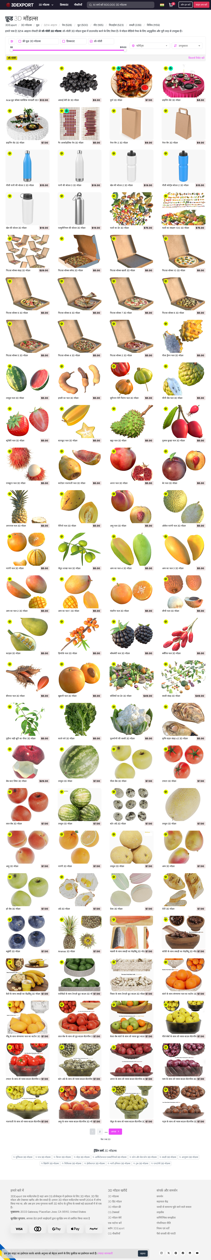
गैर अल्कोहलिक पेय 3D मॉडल (70, 142)
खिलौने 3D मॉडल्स (50, 1163)
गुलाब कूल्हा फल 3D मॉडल (173, 440)
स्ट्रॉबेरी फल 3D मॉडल (15, 440)
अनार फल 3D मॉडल (118, 483)
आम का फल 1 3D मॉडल (68, 610)
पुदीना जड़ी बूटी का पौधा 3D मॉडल (20, 738)
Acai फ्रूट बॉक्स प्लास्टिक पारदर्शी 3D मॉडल (24, 100)
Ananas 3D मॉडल (66, 951)
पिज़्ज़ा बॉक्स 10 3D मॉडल (173, 270)
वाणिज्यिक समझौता (166, 1217)
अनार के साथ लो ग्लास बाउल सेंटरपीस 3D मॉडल (130, 1078)
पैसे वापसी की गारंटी (166, 1233)
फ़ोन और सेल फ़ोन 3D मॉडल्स (143, 1157)
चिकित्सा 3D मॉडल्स (71, 1163)
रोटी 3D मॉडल (168, 908)
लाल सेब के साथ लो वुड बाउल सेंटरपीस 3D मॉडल (78, 1036)
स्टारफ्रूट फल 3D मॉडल (67, 440)
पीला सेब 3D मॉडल (118, 781)
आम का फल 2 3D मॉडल (16, 610)
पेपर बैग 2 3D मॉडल (119, 142)
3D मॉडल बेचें (114, 1217)
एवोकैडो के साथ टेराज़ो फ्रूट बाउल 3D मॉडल (76, 993)
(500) (82, 25)
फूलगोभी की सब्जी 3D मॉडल (122, 738)
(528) (67, 25)
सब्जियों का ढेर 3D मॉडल (120, 695)
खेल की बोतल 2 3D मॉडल (121, 185)
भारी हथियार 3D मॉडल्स (119, 1163)
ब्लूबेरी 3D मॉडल (13, 951)
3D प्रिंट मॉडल (115, 1201)
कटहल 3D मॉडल (13, 653)
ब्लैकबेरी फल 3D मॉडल (120, 653)
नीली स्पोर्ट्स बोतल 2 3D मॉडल (175, 185)
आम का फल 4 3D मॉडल (120, 568)
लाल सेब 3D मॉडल (14, 823)
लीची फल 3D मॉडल (170, 610)
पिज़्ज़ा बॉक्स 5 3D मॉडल (17, 355)
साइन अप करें (201, 4)
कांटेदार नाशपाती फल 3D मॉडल (71, 483)
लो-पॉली (96, 41)
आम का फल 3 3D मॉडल (172, 568)
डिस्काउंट (68, 41)
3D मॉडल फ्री (114, 1207)
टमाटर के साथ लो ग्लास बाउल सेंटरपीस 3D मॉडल (26, 1078)
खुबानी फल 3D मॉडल (67, 695)
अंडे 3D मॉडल (64, 908)
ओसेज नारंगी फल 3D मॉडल (174, 525)
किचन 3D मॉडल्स (62, 1157)
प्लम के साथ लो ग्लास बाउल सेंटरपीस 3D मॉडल (182, 1078)
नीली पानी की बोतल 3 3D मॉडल (20, 185)
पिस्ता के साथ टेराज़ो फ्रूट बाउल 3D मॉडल (127, 993)
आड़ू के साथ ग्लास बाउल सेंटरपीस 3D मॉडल (76, 1121)
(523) (116, 25)
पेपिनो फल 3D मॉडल (67, 525)
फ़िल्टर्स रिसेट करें (196, 58)
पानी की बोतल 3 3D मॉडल (69, 185)
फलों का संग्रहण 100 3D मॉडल (175, 227)
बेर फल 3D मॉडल (169, 483)
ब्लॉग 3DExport (116, 1228)
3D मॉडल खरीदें (117, 1190)
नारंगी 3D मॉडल (65, 866)
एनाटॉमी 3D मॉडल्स (160, 1163)
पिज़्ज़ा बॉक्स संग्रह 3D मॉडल (18, 270)
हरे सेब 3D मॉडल (13, 908)
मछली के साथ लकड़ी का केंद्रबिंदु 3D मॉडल (128, 951)
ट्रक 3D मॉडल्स (140, 1163)
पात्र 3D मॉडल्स (43, 1157)
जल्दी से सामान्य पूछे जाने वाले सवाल (174, 1207)
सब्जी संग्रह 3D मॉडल (171, 695)
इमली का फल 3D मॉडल (68, 398)
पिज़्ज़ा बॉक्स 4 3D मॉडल (69, 355)
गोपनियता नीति (164, 1223)
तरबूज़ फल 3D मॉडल (15, 398)
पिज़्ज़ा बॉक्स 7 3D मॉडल (121, 312)
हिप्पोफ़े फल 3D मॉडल (67, 653)
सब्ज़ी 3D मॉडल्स (168, 1157)
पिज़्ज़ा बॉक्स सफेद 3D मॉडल (70, 270)
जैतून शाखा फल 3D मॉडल (69, 568)
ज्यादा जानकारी (105, 1253)
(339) (135, 25)
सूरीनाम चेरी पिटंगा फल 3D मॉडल (124, 398)
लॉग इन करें (185, 4)
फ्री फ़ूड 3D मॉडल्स (30, 41)
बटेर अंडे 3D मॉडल (118, 823)
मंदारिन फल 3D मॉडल (119, 610)
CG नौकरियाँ (114, 1233)
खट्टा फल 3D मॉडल (118, 440)
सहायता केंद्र (162, 1201)
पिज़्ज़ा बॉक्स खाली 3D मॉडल (122, 270)
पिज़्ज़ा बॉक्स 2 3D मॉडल (121, 355)
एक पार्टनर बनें (115, 1223)
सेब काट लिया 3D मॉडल (16, 781)
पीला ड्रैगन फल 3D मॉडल (172, 355)
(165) (98, 25)
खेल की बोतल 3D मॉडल (16, 227)
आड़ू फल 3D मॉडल (118, 525)
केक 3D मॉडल (116, 908)
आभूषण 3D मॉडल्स (188, 1157)
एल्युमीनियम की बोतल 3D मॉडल (71, 227)
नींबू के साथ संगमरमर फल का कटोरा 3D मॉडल (25, 1036)
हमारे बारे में (17, 1190)
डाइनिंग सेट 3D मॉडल (171, 100)
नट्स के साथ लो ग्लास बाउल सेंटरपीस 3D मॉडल (182, 1121)
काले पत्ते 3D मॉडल (66, 738)
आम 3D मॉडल (168, 866)
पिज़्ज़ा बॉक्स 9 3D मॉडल (17, 312)
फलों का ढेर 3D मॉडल (119, 227)
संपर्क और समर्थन (167, 1190)
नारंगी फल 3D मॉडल (15, 568)
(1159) (153, 25)
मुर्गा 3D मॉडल (116, 100)
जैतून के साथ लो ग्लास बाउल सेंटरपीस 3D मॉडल (130, 1121)
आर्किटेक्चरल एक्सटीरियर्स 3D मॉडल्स (110, 1157)
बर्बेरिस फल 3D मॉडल (171, 653)
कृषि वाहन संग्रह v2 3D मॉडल (175, 738)
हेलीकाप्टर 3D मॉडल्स (94, 1163)
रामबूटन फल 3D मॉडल (15, 483)
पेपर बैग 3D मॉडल (170, 142)
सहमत (142, 1253)
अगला (115, 1131)
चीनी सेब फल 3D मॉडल (172, 398)
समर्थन (160, 1196)
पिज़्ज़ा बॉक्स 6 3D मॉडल (173, 312)
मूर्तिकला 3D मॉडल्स (22, 1157)
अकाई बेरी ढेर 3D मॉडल (68, 100)
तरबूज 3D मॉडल (65, 781)
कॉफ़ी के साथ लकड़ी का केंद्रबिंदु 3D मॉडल (180, 951)
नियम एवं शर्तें (163, 1228)
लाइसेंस (160, 1212)
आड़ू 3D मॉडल (12, 866)
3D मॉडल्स (113, 1196)
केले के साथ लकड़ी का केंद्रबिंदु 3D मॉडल (23, 993)
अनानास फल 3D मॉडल (16, 525)
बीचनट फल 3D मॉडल (15, 695)
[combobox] (152, 45)
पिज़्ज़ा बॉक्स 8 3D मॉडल (69, 312)
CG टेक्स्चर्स (113, 1212)
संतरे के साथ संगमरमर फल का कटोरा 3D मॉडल (182, 993)
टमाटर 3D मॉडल (169, 781)
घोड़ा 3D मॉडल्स (82, 1157)
